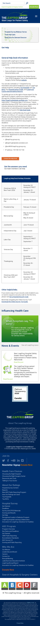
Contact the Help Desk (10, 158)
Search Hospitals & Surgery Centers (12, 7)
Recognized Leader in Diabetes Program (15, 517)
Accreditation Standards (10, 538)
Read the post (18, 362)
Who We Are (8, 547)
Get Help (5, 515)
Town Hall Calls (10, 35)
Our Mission (6, 549)
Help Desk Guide (25, 110)
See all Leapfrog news (30, 345)
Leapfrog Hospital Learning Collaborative (16, 519)
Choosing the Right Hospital (11, 474)
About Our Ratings (11, 485)
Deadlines (5, 508)
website (24, 80)
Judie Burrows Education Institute (13, 561)
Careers (5, 554)
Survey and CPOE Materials (11, 510)
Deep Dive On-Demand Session (15, 37)
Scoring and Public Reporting (12, 542)
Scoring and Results (9, 513)
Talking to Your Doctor (9, 481)
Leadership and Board (9, 552)
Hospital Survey (10, 503)
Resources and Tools (9, 478)
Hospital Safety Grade (16, 89)
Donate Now (8, 569)
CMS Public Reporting (9, 536)
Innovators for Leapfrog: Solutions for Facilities (18, 522)
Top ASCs (5, 499)
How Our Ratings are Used (11, 494)
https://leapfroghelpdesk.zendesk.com (15, 100)
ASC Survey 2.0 (7, 540)
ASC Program (9, 526)
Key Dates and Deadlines (10, 531)
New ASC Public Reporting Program (14, 492)
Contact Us (6, 556)
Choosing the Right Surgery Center (13, 476)
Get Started (6, 506)
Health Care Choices (12, 471)
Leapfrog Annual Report (10, 563)
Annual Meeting (7, 558)
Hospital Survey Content (10, 488)
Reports (5, 490)
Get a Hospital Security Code (18, 297)
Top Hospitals (24, 87)
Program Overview (8, 529)
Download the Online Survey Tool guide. (15, 302)
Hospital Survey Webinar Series (16, 32)
